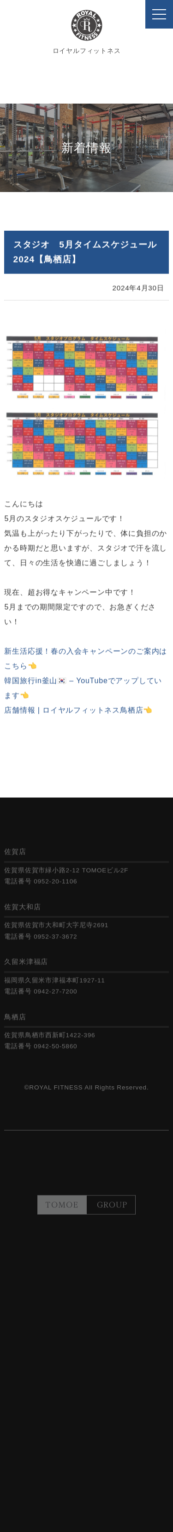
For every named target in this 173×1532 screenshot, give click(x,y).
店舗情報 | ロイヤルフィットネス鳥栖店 (73, 713)
